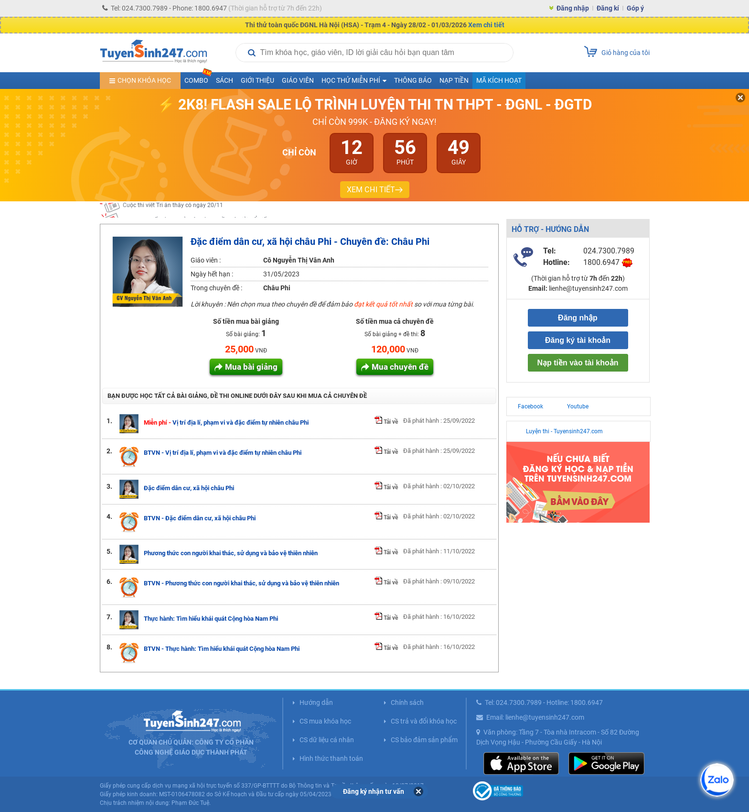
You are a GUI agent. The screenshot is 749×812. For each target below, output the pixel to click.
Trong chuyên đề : (216, 288)
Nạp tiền (454, 80)
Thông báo (413, 80)
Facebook (530, 406)
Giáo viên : (206, 260)
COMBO (198, 78)
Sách (224, 80)
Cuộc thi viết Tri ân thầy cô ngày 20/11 (173, 210)
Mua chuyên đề (400, 367)
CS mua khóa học (325, 721)
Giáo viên (298, 80)
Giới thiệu (257, 80)
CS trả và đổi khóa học (424, 721)
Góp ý (635, 8)
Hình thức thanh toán (331, 758)
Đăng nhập (572, 8)
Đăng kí (608, 8)
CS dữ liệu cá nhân (327, 740)
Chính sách (407, 702)
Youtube (577, 406)
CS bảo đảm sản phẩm (424, 740)
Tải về (386, 421)
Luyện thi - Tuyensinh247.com (564, 431)
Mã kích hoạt (499, 80)
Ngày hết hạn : (212, 274)
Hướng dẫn (316, 702)
